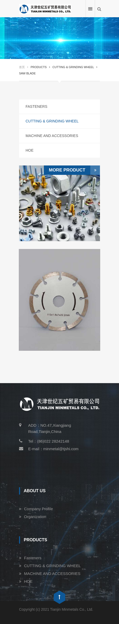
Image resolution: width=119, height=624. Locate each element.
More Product (74, 170)
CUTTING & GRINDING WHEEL (52, 121)
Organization (35, 516)
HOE (29, 150)
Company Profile (38, 509)
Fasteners (36, 106)
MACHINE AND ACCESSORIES (52, 136)
